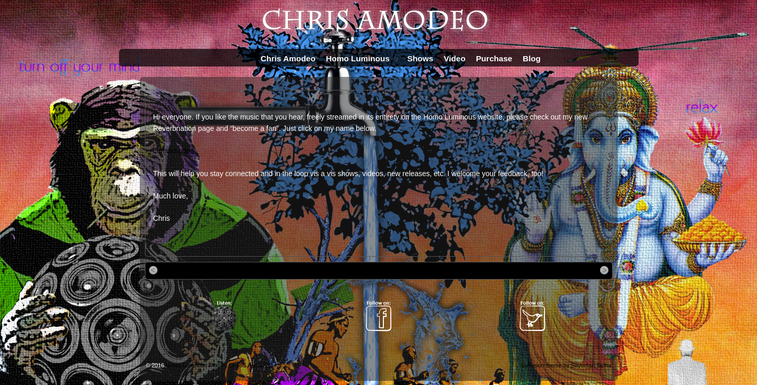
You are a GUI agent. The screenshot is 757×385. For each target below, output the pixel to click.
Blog (532, 58)
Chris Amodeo (288, 58)
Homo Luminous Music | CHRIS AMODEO (219, 365)
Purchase (494, 58)
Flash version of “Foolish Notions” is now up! (541, 270)
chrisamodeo (174, 151)
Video (455, 58)
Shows (420, 58)
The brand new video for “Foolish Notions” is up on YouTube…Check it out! (257, 270)
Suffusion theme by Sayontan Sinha (566, 365)
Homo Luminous (362, 60)
